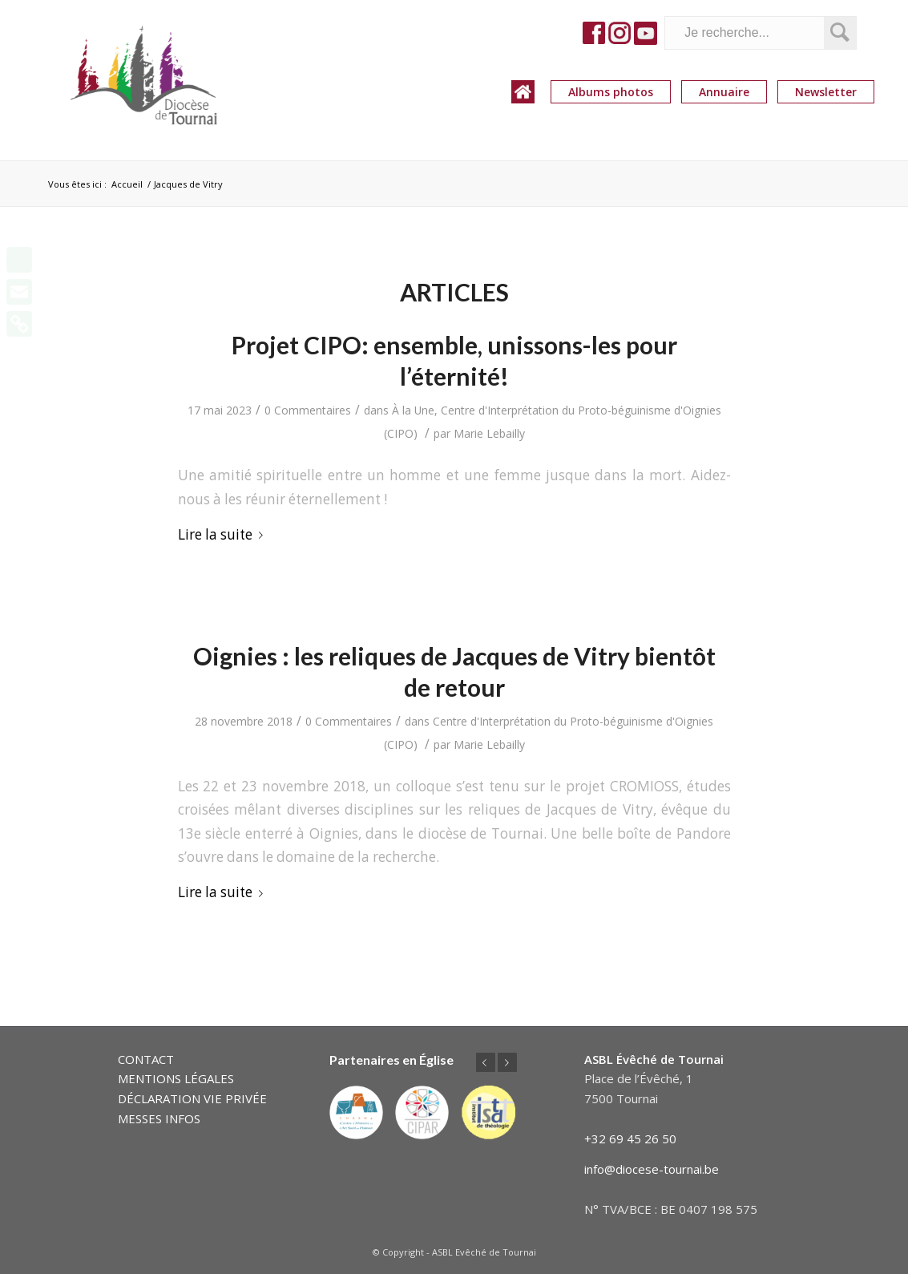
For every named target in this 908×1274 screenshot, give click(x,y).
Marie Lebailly (489, 433)
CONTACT (146, 1059)
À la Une (413, 410)
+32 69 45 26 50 (630, 1138)
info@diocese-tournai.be (651, 1169)
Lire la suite (223, 534)
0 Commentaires (307, 410)
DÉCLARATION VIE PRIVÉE (192, 1098)
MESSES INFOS (159, 1118)
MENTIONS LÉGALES (176, 1078)
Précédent (485, 1062)
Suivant (507, 1062)
